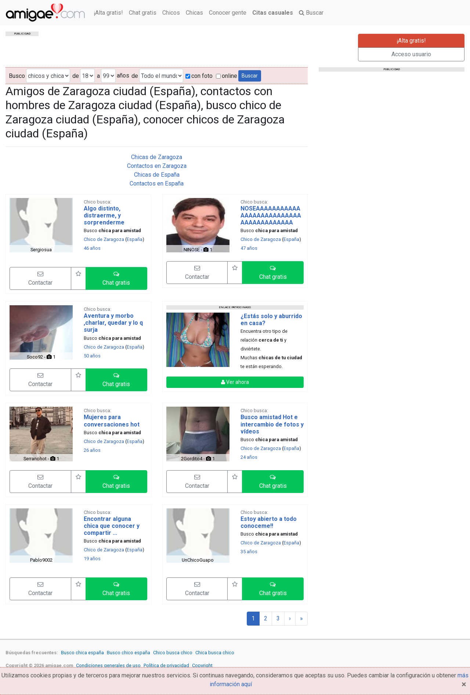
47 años (249, 248)
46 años (92, 248)
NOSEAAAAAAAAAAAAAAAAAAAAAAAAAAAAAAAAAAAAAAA (271, 215)
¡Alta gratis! (108, 12)
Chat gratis (142, 12)
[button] (116, 278)
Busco (17, 75)
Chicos (171, 12)
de (75, 75)
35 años (249, 551)
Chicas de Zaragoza (156, 157)
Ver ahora (235, 382)
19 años (92, 558)
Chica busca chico (214, 652)
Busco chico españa (128, 652)
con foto (199, 75)
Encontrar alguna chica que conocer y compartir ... (112, 525)
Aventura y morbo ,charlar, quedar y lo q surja (113, 322)
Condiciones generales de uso (108, 665)
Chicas (194, 12)
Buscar (311, 12)
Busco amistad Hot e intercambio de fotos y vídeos (272, 424)
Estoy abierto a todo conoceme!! (269, 522)
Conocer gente (227, 12)
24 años (249, 457)
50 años (92, 356)
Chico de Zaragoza (104, 239)
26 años (92, 450)
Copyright (202, 665)
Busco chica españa (82, 652)
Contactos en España (157, 183)
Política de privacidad (166, 665)
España (134, 239)
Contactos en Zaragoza (157, 165)
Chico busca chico (172, 652)
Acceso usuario (411, 54)
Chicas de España (157, 174)
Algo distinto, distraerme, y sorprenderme (104, 215)
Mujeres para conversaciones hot (112, 421)
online (226, 75)
